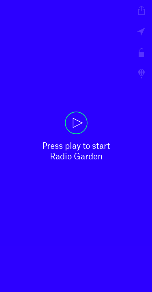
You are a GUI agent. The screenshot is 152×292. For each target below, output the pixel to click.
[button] (76, 146)
